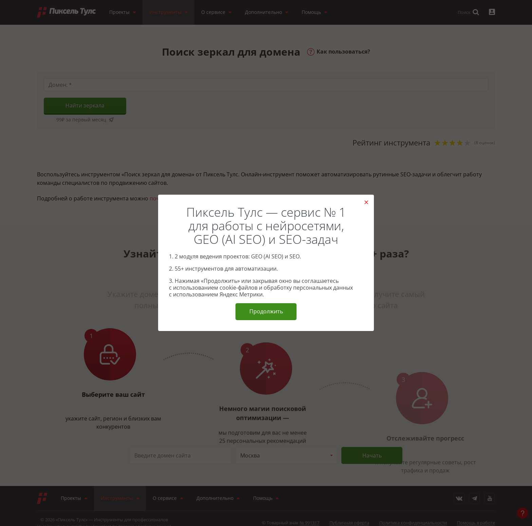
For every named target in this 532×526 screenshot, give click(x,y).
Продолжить (266, 311)
